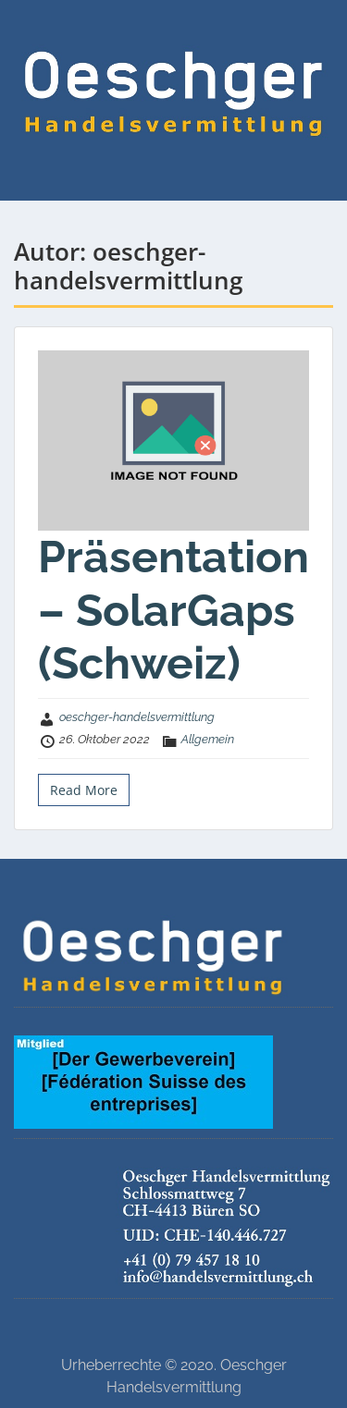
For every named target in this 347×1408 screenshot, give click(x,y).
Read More (84, 790)
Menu (33, 31)
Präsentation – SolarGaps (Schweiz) (173, 610)
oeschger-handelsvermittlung (137, 717)
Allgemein (207, 739)
